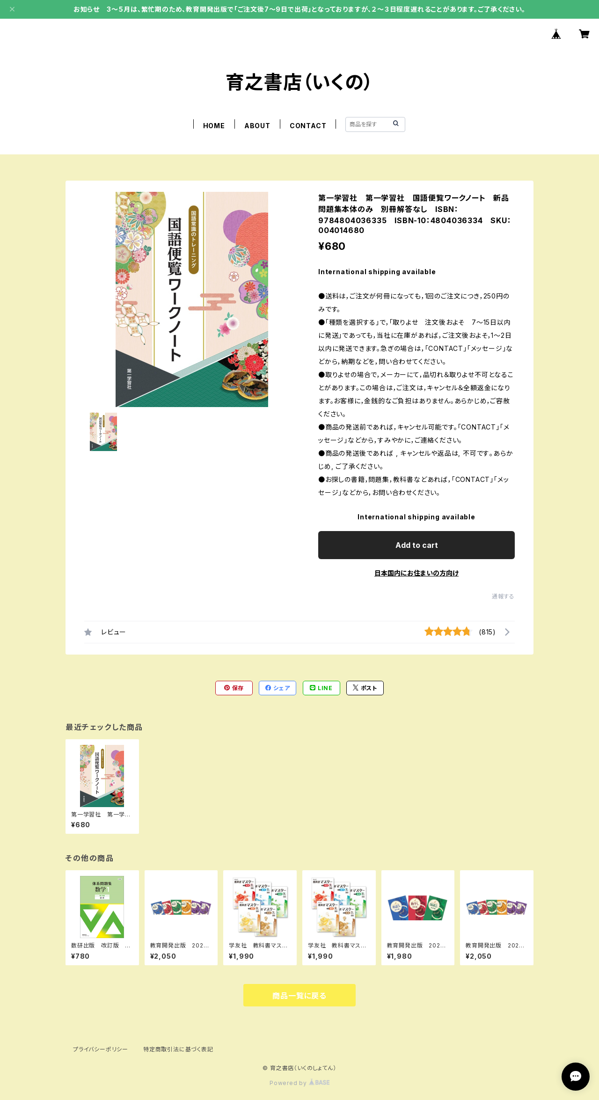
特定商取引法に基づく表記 (178, 1049)
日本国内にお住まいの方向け (416, 573)
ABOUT (257, 126)
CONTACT (308, 126)
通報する (503, 596)
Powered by (299, 1082)
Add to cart (416, 545)
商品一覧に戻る (299, 995)
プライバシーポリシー (100, 1049)
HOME (214, 126)
